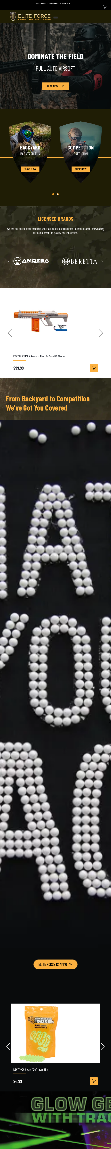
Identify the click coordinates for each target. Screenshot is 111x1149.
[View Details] (94, 368)
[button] (53, 194)
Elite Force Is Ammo (55, 964)
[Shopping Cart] (104, 7)
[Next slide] (102, 261)
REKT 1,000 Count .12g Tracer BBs (30, 1069)
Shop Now (56, 86)
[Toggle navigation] (57, 16)
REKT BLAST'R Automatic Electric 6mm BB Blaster (39, 356)
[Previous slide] (9, 261)
